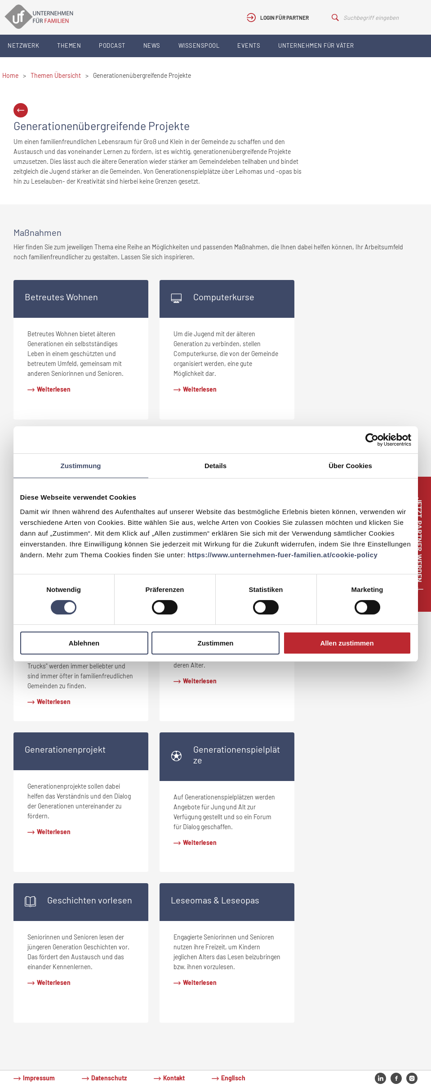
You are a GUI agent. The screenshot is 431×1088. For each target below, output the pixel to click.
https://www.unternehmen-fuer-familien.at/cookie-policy (282, 555)
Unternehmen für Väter (316, 45)
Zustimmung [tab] (81, 466)
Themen (69, 45)
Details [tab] (215, 466)
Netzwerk (23, 45)
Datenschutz (109, 1078)
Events (248, 45)
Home (10, 75)
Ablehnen (84, 643)
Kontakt (174, 1078)
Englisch (233, 1078)
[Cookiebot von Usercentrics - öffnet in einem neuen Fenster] (372, 440)
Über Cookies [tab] (350, 466)
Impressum (39, 1078)
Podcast (112, 45)
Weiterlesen (54, 389)
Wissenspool (199, 45)
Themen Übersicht (56, 75)
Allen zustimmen (346, 643)
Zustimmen (215, 643)
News (151, 45)
